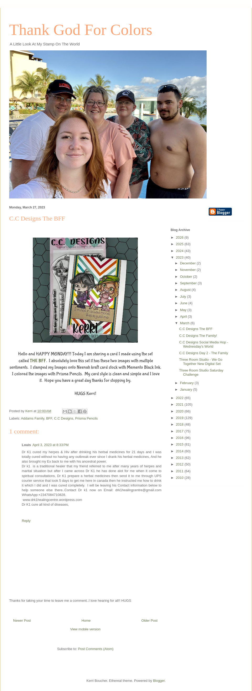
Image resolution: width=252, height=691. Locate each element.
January (186, 389)
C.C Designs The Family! (198, 336)
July (183, 297)
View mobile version (85, 629)
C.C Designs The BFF (195, 329)
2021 (180, 404)
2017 (180, 431)
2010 (180, 478)
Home (86, 620)
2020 (180, 411)
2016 (180, 438)
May (183, 310)
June (184, 303)
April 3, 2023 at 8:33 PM (51, 445)
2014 (180, 451)
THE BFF (38, 361)
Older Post (149, 620)
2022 (180, 398)
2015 (180, 444)
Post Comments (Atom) (95, 649)
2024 (180, 251)
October (186, 277)
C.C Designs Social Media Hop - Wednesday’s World (203, 344)
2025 (180, 244)
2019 (180, 418)
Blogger (159, 681)
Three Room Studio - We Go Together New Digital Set (200, 362)
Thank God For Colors (80, 29)
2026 (180, 237)
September (189, 283)
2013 (180, 458)
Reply (26, 521)
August (186, 290)
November (188, 270)
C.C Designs (63, 418)
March (185, 323)
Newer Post (22, 620)
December (188, 263)
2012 (180, 464)
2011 (180, 471)
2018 (180, 424)
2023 (180, 257)
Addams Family (32, 418)
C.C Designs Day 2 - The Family (203, 353)
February (187, 383)
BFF (49, 418)
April (184, 316)
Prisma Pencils (86, 418)
